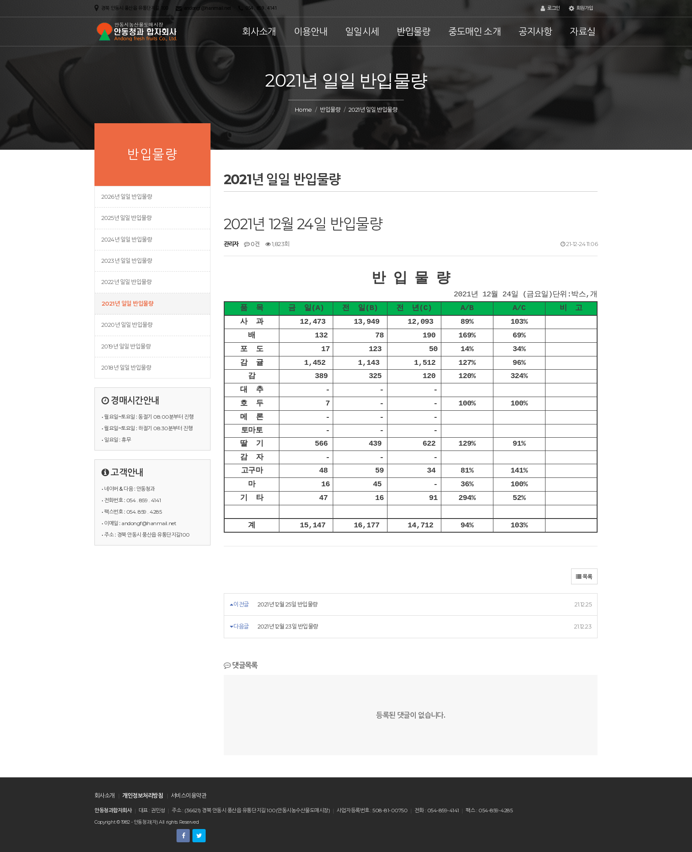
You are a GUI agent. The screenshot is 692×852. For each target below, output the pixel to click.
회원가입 (581, 8)
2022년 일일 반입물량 (126, 281)
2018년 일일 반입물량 (126, 367)
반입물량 (414, 31)
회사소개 (259, 31)
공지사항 (536, 31)
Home (303, 109)
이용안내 (311, 31)
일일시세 (362, 31)
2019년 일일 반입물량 (126, 346)
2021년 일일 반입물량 (127, 303)
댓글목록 (241, 665)
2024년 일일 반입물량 (127, 239)
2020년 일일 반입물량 (127, 324)
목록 (584, 576)
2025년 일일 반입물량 (126, 217)
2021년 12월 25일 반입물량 (288, 604)
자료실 (582, 31)
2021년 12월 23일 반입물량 (288, 626)
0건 (252, 243)
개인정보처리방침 (142, 795)
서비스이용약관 (188, 795)
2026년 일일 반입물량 (127, 196)
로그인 (550, 8)
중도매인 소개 (474, 31)
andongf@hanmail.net (207, 8)
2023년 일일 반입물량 (127, 260)
